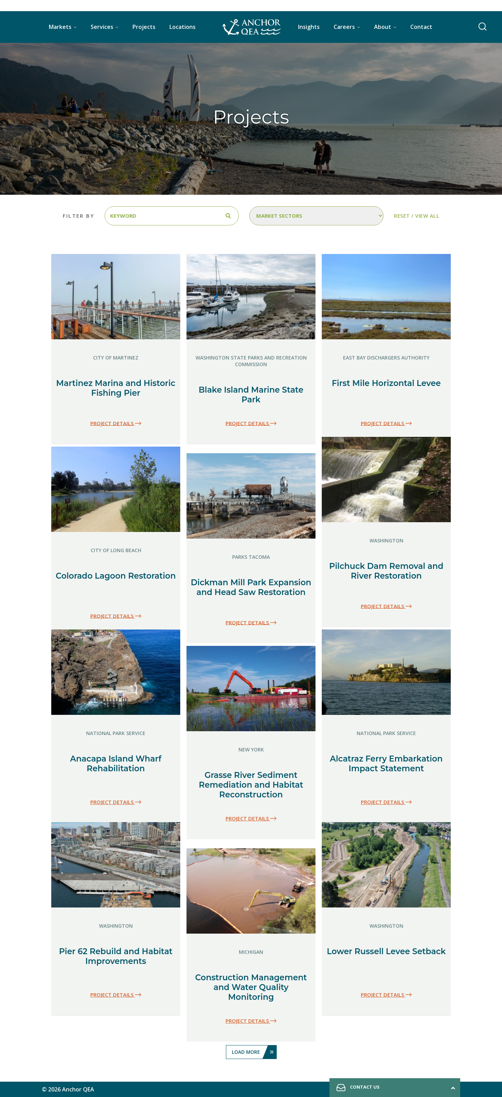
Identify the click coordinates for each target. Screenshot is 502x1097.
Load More (254, 1052)
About (382, 27)
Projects (143, 27)
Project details (115, 423)
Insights (309, 27)
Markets (60, 27)
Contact (421, 27)
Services (102, 27)
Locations (182, 27)
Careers (344, 27)
